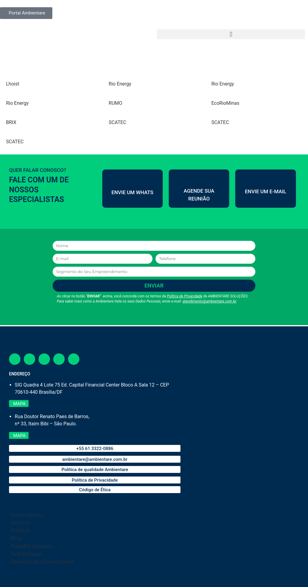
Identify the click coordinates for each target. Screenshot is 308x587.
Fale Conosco (26, 554)
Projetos (20, 530)
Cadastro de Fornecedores (42, 562)
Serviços (20, 523)
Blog (16, 538)
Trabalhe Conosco (32, 546)
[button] (231, 34)
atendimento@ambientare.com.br (209, 301)
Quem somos (27, 515)
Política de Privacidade (184, 296)
